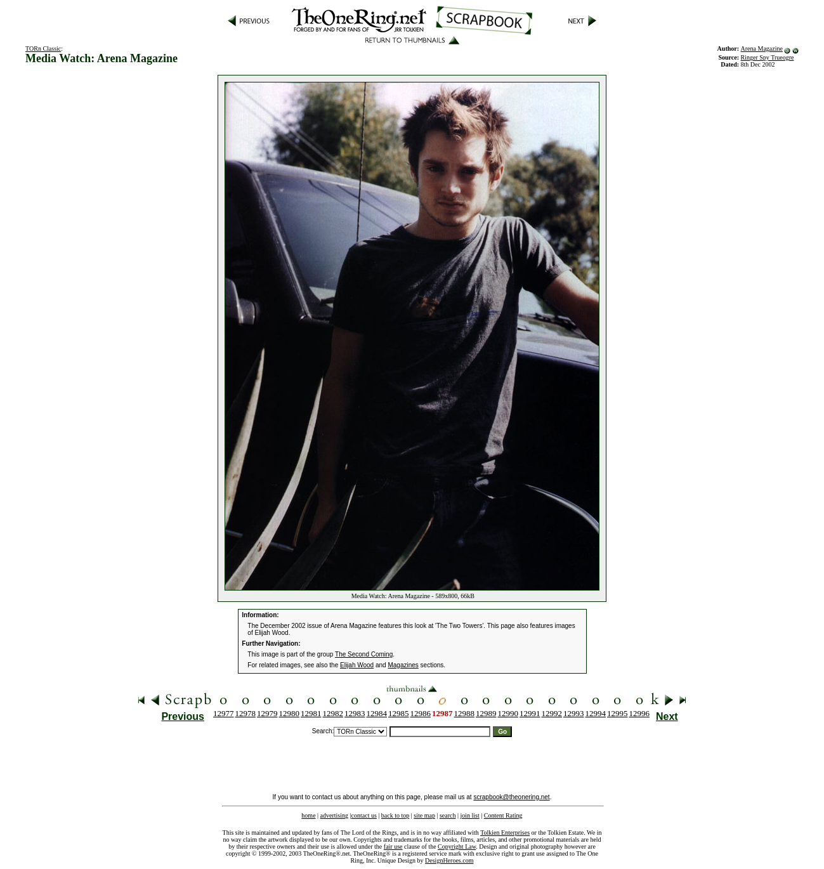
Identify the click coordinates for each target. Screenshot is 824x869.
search (448, 815)
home (308, 815)
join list (469, 815)
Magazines (403, 665)
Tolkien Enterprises (505, 832)
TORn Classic (43, 48)
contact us (364, 815)
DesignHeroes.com (449, 860)
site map (424, 815)
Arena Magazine (762, 48)
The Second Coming (364, 654)
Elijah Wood (357, 665)
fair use (393, 846)
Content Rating (503, 815)
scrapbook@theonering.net (511, 797)
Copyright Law (457, 846)
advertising (334, 815)
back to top (395, 815)
